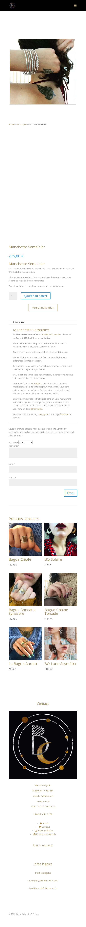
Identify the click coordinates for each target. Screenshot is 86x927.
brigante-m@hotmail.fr (43, 796)
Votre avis (14, 446)
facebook (64, 414)
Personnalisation (43, 307)
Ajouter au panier (35, 296)
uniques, (37, 383)
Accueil (12, 124)
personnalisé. (37, 409)
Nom (12, 464)
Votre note (13, 442)
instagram (43, 414)
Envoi (70, 493)
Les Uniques (21, 124)
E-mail (12, 477)
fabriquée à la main (51, 334)
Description (18, 322)
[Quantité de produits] (13, 296)
